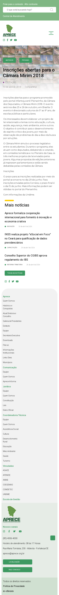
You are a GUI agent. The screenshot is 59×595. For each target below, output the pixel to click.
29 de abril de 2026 (28, 248)
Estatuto (6, 326)
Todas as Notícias (14, 273)
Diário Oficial (8, 410)
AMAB (5, 480)
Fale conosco (14, 570)
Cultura (6, 434)
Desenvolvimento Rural (10, 440)
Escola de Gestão (11, 499)
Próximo (25, 60)
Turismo (6, 461)
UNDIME (6, 494)
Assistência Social (11, 429)
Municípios (7, 362)
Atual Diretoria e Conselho (9, 314)
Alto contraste (31, 4)
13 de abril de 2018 (12, 87)
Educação (7, 446)
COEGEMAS (8, 485)
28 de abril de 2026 (33, 265)
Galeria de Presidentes (12, 321)
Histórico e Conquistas (8, 307)
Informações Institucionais (8, 351)
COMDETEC (8, 489)
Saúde (5, 456)
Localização (14, 562)
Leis (4, 405)
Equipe (6, 331)
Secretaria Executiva (11, 335)
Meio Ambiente (9, 451)
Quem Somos (9, 301)
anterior (9, 60)
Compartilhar (31, 87)
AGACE (6, 470)
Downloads (8, 340)
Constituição (8, 400)
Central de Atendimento (14, 16)
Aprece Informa (9, 381)
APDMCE (6, 475)
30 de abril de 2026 (25, 226)
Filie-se (6, 345)
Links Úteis (7, 358)
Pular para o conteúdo (13, 4)
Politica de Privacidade (14, 586)
